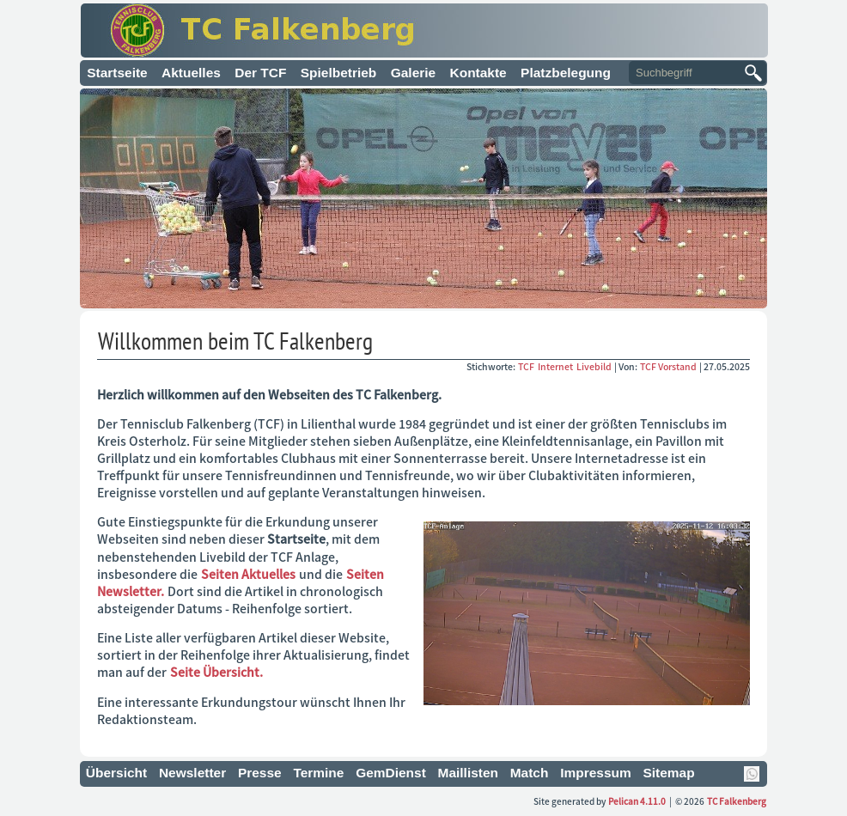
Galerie (413, 72)
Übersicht (116, 772)
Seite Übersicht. (216, 671)
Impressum (595, 772)
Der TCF (260, 72)
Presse (260, 772)
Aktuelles (191, 72)
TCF (527, 366)
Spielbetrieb (339, 72)
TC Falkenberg (736, 801)
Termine (318, 772)
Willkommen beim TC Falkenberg (235, 340)
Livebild (594, 366)
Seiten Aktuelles (248, 573)
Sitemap (668, 772)
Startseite (117, 72)
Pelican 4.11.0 (637, 801)
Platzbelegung (566, 72)
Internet (556, 366)
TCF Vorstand (668, 366)
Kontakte (478, 72)
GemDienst (391, 772)
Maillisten (468, 772)
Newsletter (192, 772)
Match (529, 772)
